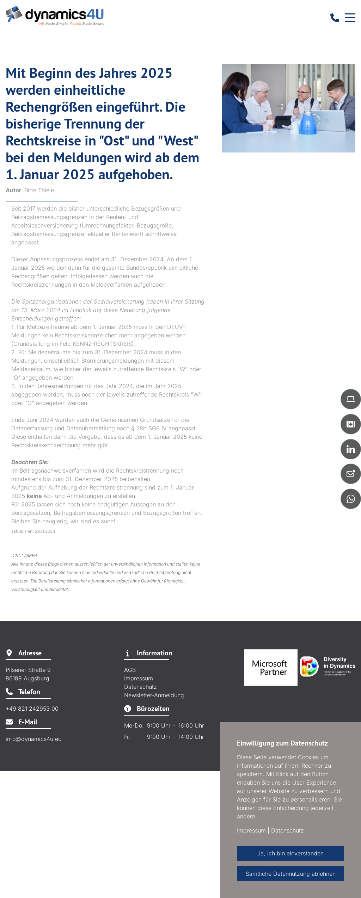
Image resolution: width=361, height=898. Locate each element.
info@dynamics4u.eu (33, 738)
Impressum (138, 678)
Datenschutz (140, 686)
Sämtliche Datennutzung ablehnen (291, 873)
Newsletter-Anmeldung (154, 695)
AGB (130, 669)
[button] (351, 399)
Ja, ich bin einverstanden (290, 853)
